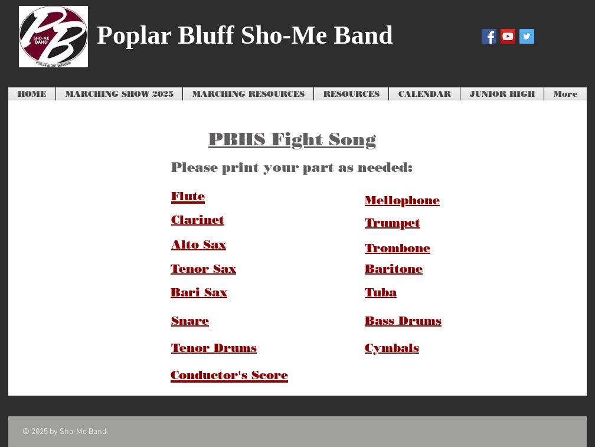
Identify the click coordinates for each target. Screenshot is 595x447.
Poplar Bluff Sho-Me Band (245, 35)
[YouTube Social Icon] (508, 36)
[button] (248, 94)
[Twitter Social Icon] (526, 36)
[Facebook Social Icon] (489, 36)
